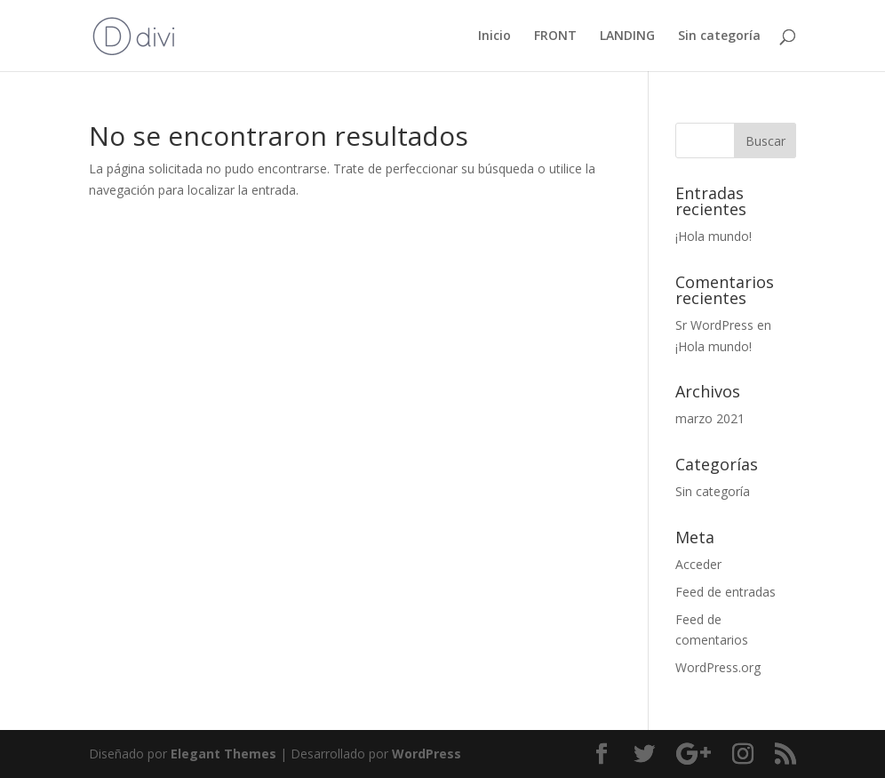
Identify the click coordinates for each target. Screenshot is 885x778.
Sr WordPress (714, 325)
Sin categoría (719, 36)
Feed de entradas (725, 591)
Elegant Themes (223, 753)
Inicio (494, 36)
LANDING (627, 36)
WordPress (426, 753)
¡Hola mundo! (713, 236)
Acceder (698, 564)
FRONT (555, 36)
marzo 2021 (710, 418)
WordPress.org (718, 667)
